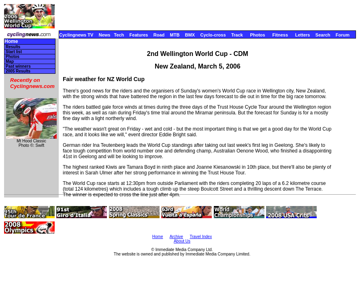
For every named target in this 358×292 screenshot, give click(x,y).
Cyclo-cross (213, 34)
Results (13, 47)
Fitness (280, 34)
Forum (342, 34)
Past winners (18, 66)
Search (322, 34)
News (105, 34)
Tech (119, 34)
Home (11, 41)
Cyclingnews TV (76, 34)
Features (139, 34)
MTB (175, 34)
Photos (257, 34)
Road (159, 34)
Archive (176, 236)
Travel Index (201, 236)
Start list (14, 51)
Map (10, 61)
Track (237, 34)
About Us (182, 241)
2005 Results (18, 71)
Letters (302, 34)
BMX (190, 34)
